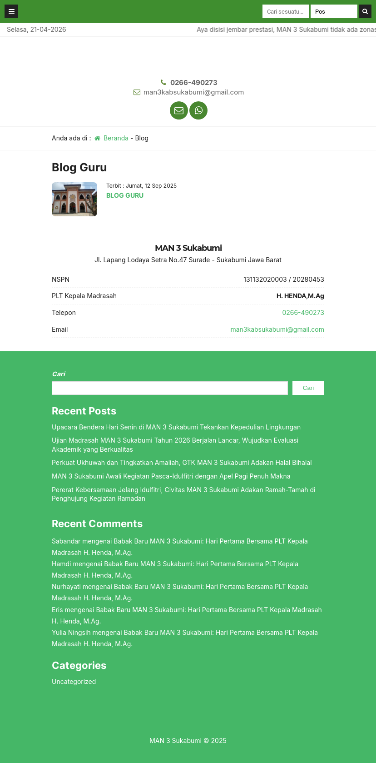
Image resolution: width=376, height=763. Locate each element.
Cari (58, 374)
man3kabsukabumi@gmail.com (193, 92)
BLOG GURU (124, 195)
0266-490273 (194, 82)
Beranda (111, 138)
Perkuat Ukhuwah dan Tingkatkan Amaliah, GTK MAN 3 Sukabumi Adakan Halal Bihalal (182, 462)
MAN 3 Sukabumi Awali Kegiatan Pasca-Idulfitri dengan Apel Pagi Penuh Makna (171, 476)
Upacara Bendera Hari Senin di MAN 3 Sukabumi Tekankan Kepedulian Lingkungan (176, 427)
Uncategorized (74, 681)
